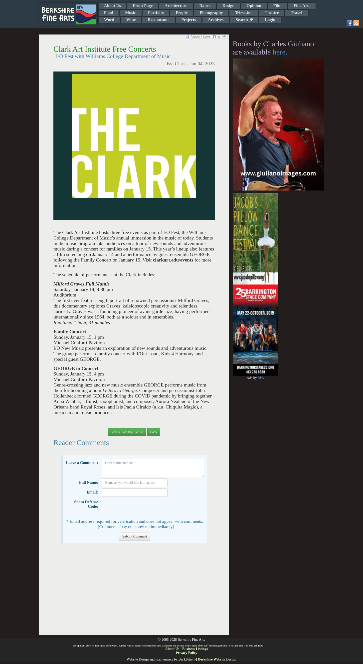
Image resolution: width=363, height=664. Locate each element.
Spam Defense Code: (86, 504)
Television (244, 12)
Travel (296, 12)
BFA (261, 378)
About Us (112, 5)
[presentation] (140, 508)
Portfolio (156, 12)
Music (130, 12)
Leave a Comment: (82, 462)
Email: (92, 492)
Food (108, 12)
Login (270, 19)
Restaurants (158, 19)
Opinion (253, 5)
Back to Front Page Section (127, 432)
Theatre (272, 12)
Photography (211, 12)
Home (153, 432)
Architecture (176, 5)
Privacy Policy (186, 653)
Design (228, 5)
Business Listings (195, 649)
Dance (204, 5)
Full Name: (88, 482)
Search (244, 19)
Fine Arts (302, 5)
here (279, 52)
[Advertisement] (133, 591)
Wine (131, 19)
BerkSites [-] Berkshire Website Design (207, 659)
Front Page (143, 5)
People (182, 12)
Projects (188, 19)
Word (109, 19)
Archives (216, 19)
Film (277, 5)
